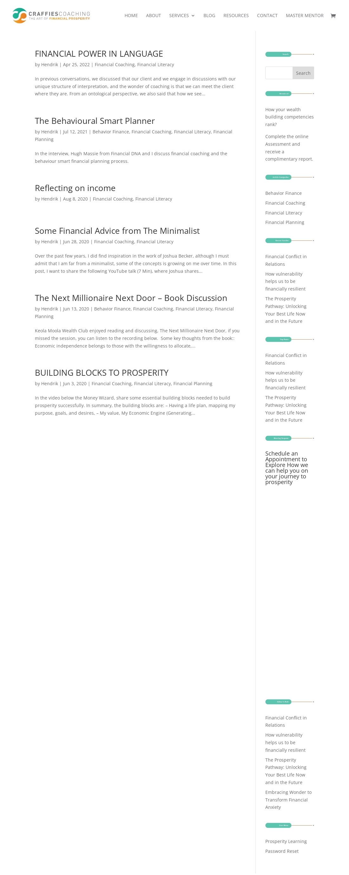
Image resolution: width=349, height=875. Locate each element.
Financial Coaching (115, 64)
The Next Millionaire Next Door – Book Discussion (131, 297)
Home (131, 15)
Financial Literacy (155, 64)
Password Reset (282, 851)
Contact (267, 15)
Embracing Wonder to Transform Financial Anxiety (288, 799)
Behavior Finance (111, 132)
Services (179, 15)
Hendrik (49, 64)
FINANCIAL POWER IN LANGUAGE (99, 53)
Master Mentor (305, 15)
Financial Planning (192, 383)
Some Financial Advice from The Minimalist (117, 230)
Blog (209, 15)
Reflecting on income (75, 188)
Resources (236, 15)
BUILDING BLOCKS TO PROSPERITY (102, 372)
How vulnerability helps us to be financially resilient (285, 281)
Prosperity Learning (286, 841)
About (153, 15)
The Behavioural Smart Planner (95, 120)
